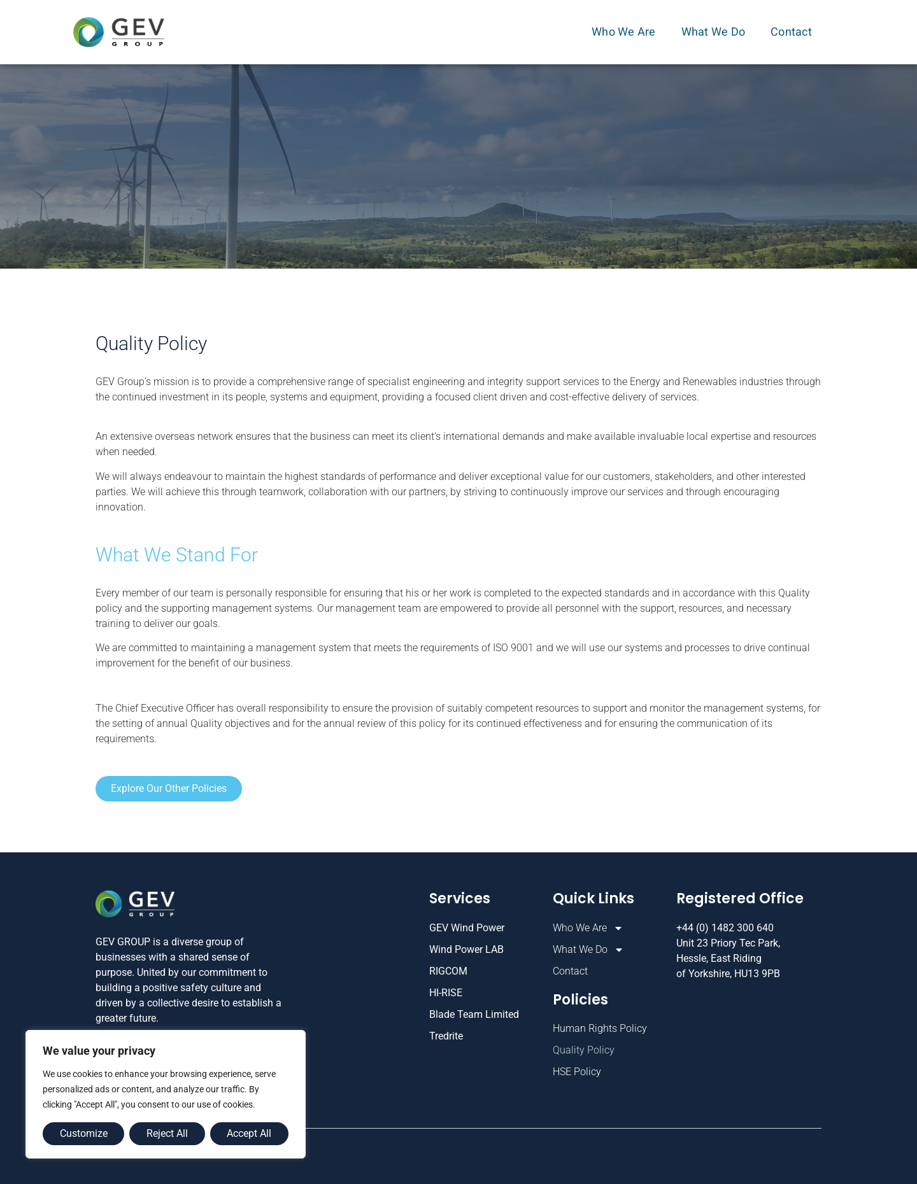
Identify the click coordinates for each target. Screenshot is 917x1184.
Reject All (167, 1133)
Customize (84, 1133)
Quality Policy (584, 1050)
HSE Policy (577, 1072)
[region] (165, 1094)
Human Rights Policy (600, 1028)
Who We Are (627, 32)
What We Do (716, 32)
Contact (791, 32)
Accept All (249, 1133)
